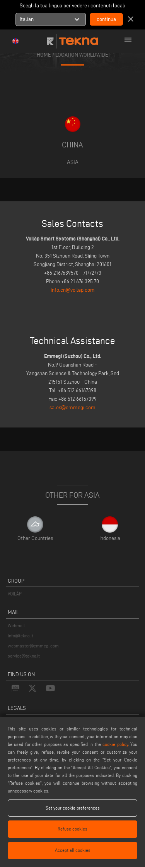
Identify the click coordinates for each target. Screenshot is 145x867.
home (44, 54)
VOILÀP (15, 593)
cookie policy (115, 744)
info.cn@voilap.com (73, 290)
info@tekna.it (20, 635)
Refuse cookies (72, 828)
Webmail (16, 625)
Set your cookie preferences (73, 807)
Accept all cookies (72, 850)
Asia (72, 162)
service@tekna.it (24, 655)
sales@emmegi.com (72, 407)
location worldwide (81, 54)
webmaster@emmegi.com (33, 645)
